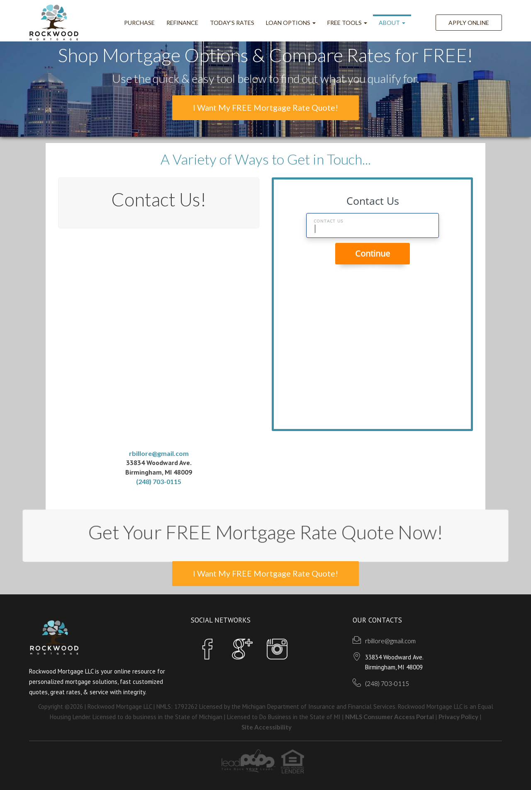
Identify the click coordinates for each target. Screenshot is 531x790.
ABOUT (392, 22)
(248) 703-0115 (158, 481)
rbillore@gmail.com (159, 453)
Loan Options (291, 22)
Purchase (139, 22)
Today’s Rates (232, 22)
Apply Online (468, 22)
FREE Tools (347, 22)
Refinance (182, 22)
